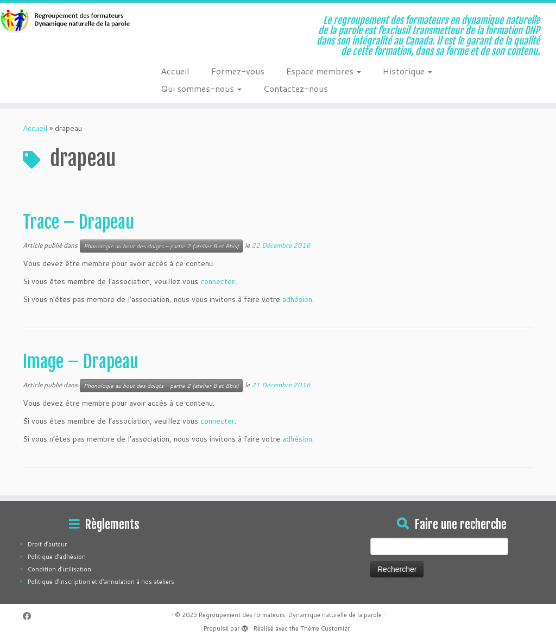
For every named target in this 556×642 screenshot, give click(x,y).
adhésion (297, 299)
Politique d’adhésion (57, 556)
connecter (217, 281)
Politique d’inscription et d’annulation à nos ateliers (101, 581)
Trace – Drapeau (78, 222)
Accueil (175, 71)
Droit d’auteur (47, 544)
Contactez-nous (295, 88)
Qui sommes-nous (201, 88)
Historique (407, 71)
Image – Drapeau (80, 362)
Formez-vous (237, 71)
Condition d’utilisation (59, 569)
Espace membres (323, 71)
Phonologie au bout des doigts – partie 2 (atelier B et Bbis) (161, 246)
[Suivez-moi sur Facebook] (30, 616)
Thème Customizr (325, 628)
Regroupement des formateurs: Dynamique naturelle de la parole (290, 614)
